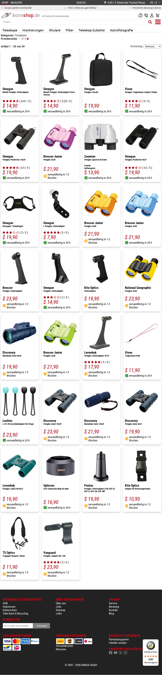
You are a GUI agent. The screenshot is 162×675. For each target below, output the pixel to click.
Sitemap (60, 610)
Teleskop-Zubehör (92, 30)
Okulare (55, 30)
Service (113, 603)
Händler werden (118, 642)
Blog (111, 613)
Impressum (9, 606)
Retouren (61, 649)
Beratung (114, 606)
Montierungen (33, 30)
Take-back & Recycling (15, 613)
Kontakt (113, 610)
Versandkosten (64, 646)
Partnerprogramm (119, 639)
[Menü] (157, 641)
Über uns (61, 603)
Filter (70, 30)
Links (59, 613)
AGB (5, 603)
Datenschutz (10, 610)
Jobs (58, 606)
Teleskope (10, 30)
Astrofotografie (121, 30)
